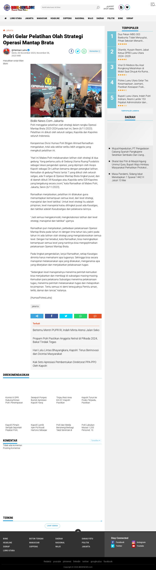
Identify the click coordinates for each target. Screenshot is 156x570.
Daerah (100, 18)
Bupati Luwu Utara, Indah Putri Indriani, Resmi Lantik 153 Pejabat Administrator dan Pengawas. (134, 99)
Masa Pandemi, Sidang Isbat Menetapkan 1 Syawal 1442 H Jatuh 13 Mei (128, 177)
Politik (111, 18)
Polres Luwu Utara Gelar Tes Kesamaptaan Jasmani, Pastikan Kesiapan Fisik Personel (133, 84)
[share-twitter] (77, 51)
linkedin (76, 561)
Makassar (42, 18)
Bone (120, 18)
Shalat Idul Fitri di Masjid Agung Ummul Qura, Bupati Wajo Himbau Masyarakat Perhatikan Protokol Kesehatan (130, 164)
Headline (55, 18)
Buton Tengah (36, 538)
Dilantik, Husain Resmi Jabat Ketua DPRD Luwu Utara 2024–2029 (133, 53)
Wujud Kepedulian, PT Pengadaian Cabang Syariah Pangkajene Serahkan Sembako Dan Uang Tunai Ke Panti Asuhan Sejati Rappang (130, 152)
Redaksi (47, 561)
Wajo (90, 18)
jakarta (29, 18)
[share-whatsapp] (84, 51)
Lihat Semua (52, 526)
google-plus (96, 561)
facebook (108, 561)
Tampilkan (95, 441)
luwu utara (16, 18)
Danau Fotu (87, 538)
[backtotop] (78, 532)
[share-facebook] (71, 51)
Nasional (79, 18)
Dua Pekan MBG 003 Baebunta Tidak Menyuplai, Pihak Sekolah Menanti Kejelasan (132, 37)
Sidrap (129, 18)
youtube (57, 561)
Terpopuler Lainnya (130, 111)
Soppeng (67, 18)
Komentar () (95, 51)
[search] (71, 7)
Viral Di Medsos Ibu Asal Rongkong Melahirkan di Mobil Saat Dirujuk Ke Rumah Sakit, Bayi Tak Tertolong (133, 68)
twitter (85, 561)
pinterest (67, 561)
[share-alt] (36, 316)
